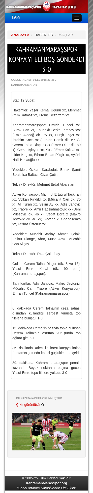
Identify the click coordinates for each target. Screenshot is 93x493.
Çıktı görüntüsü (30, 405)
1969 (15, 17)
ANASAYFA (20, 35)
